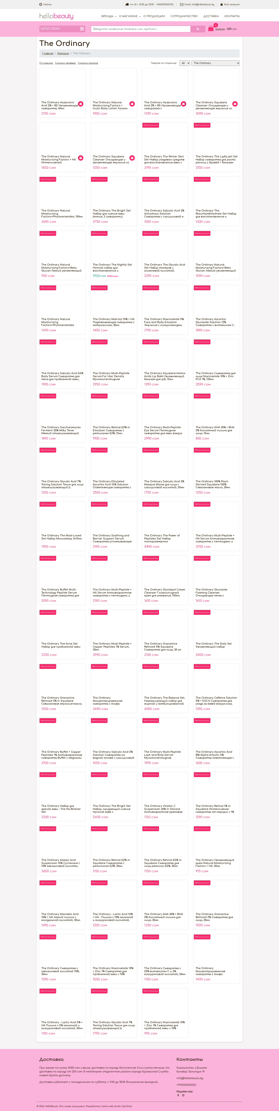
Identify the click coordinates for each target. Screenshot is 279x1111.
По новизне (46, 63)
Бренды (107, 16)
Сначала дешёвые (65, 63)
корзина (220, 29)
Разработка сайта (97, 1106)
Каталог (63, 53)
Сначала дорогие (88, 63)
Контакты (232, 16)
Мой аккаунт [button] (230, 4)
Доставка (211, 16)
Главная (47, 53)
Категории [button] (62, 28)
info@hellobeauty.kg (203, 4)
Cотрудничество (184, 16)
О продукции (154, 16)
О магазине (128, 16)
